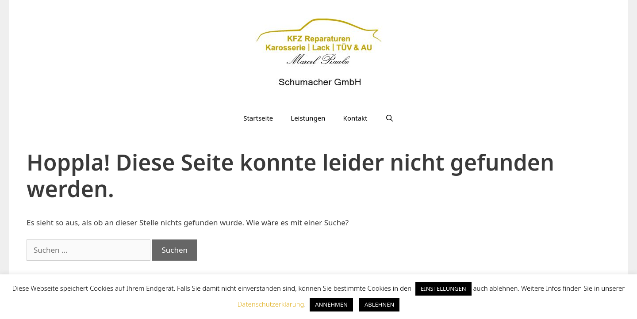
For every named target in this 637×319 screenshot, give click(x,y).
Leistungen (308, 118)
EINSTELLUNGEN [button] (443, 288)
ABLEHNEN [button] (379, 304)
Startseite (258, 118)
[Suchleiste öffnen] (389, 118)
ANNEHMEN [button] (331, 304)
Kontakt (355, 118)
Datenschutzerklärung (271, 304)
